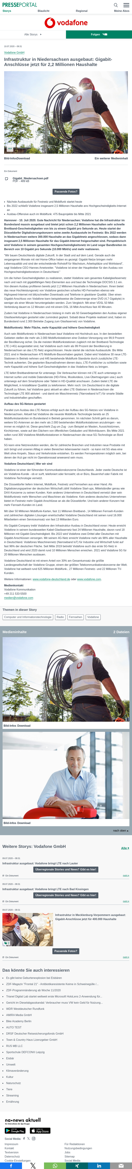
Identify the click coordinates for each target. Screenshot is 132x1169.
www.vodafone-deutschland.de (51, 579)
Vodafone (93, 617)
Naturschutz (13, 1083)
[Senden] (121, 1165)
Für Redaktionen (74, 1144)
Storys (7, 10)
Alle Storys (33, 34)
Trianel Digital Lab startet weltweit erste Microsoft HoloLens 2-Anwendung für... (54, 996)
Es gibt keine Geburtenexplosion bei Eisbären (34, 977)
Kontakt (9, 1148)
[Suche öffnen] (116, 5)
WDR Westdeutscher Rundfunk (25, 1008)
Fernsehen (75, 617)
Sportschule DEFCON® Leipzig (25, 1052)
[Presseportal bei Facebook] (23, 1138)
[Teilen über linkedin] (99, 1165)
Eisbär (10, 1058)
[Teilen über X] (33, 1165)
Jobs (67, 1152)
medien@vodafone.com (18, 597)
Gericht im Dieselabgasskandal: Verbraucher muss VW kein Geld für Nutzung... (54, 1002)
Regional (82, 10)
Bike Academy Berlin (18, 1021)
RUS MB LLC (14, 1046)
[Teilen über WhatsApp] (55, 1165)
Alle (125, 848)
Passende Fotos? (66, 191)
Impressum (11, 1144)
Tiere (9, 1089)
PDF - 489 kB (30, 180)
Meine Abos (121, 10)
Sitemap (69, 1156)
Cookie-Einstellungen (18, 1160)
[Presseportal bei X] (27, 1138)
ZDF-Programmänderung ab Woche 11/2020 (33, 990)
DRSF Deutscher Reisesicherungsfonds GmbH (34, 1033)
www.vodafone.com (89, 579)
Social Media (72, 1160)
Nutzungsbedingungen (78, 1148)
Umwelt (10, 1064)
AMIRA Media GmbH (19, 1015)
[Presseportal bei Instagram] (32, 1138)
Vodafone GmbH (14, 52)
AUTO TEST (13, 1027)
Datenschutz (12, 1156)
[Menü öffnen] (126, 5)
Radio (60, 617)
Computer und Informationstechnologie (28, 617)
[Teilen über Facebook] (11, 1165)
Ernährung (12, 1101)
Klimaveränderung (17, 1070)
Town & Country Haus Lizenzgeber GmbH (31, 1039)
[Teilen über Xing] (77, 1165)
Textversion (12, 1152)
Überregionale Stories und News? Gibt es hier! (65, 869)
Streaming (12, 1095)
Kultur (9, 1076)
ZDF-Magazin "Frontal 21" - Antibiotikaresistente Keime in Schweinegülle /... (52, 984)
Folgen (99, 34)
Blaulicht (43, 10)
